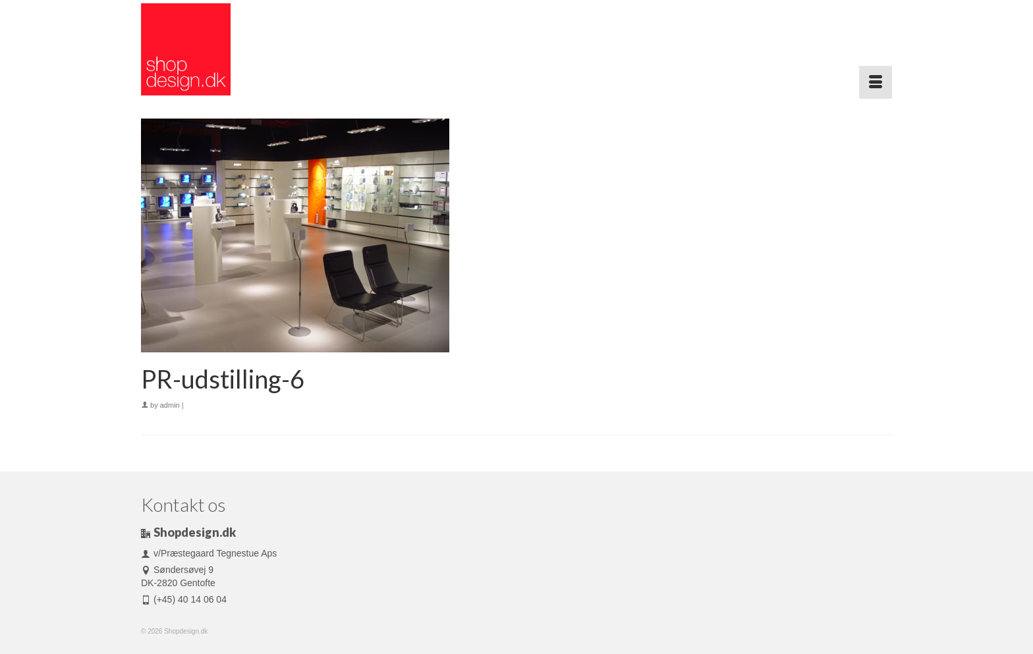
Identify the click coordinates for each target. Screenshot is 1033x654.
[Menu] (875, 82)
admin (170, 405)
